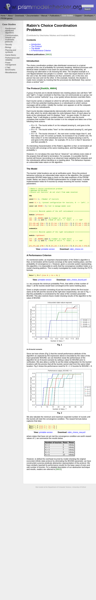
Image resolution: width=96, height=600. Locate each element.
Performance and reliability (12, 59)
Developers (88, 16)
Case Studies (67, 16)
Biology (8, 47)
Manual (44, 16)
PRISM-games (7, 18)
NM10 (48, 54)
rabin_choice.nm (76, 249)
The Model (35, 48)
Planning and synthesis (10, 51)
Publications (55, 16)
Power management (10, 64)
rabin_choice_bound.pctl (76, 280)
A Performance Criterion (41, 51)
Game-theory (10, 55)
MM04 (53, 88)
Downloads (19, 16)
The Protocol (36, 46)
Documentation (32, 16)
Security (8, 45)
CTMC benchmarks (10, 69)
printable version (48, 249)
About (10, 16)
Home (3, 16)
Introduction (36, 44)
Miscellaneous (11, 72)
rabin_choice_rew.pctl (76, 433)
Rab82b (45, 88)
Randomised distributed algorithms (10, 31)
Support (78, 16)
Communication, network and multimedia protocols (12, 38)
